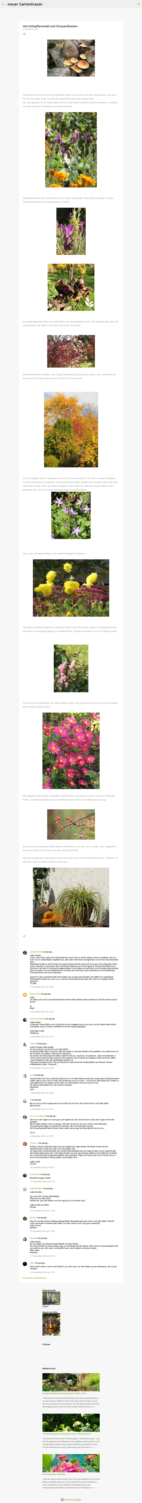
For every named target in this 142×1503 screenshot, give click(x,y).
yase (32, 1075)
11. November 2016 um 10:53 (42, 1272)
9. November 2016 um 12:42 (42, 987)
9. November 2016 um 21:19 (42, 1037)
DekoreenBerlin (36, 1188)
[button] (24, 34)
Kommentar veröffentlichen (34, 1278)
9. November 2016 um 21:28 (42, 1068)
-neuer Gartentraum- (25, 4)
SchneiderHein (36, 952)
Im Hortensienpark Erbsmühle (53, 1474)
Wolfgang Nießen (37, 1019)
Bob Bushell (35, 1174)
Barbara (33, 1217)
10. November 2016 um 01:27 (42, 1181)
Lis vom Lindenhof (38, 1116)
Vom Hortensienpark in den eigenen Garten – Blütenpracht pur (66, 1434)
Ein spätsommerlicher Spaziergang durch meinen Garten (64, 1393)
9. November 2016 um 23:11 (42, 1109)
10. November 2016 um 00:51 (42, 1167)
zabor (32, 1263)
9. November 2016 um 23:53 (42, 1136)
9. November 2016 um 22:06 (42, 1093)
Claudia (33, 1043)
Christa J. (34, 1143)
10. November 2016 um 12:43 (42, 1211)
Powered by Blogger (71, 1500)
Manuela (33, 1238)
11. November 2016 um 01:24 (42, 1256)
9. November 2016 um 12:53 (42, 1012)
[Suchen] (46, 4)
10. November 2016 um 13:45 (42, 1231)
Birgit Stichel (35, 994)
